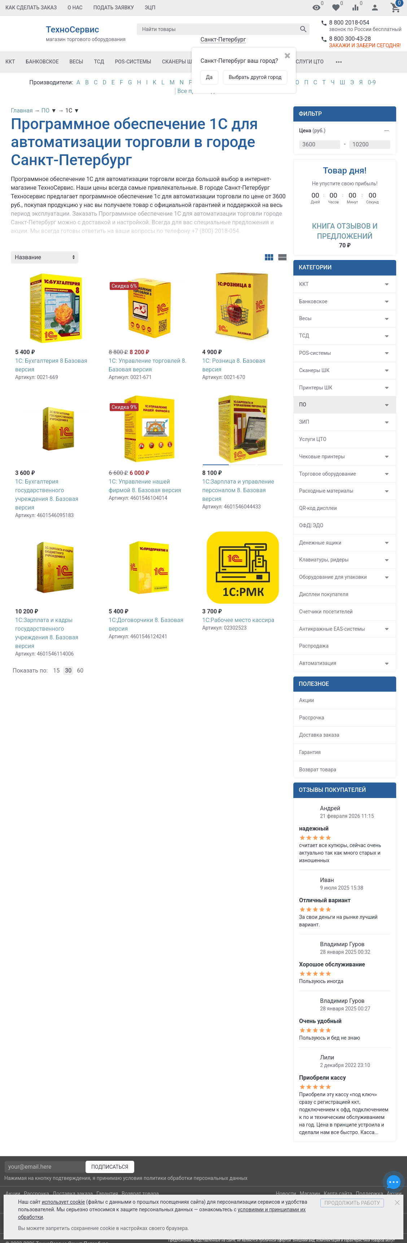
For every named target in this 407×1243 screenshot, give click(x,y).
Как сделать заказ (31, 7)
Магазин (310, 1193)
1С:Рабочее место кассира (238, 620)
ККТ (10, 62)
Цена (312, 130)
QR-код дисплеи (318, 508)
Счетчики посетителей (326, 611)
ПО (302, 404)
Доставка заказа (319, 735)
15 (56, 670)
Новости (286, 1193)
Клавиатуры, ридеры (324, 560)
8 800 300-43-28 (350, 38)
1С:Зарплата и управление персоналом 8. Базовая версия (238, 490)
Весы (76, 62)
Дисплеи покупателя (323, 594)
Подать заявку (113, 7)
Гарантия (310, 752)
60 (80, 670)
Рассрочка (311, 717)
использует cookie (63, 1202)
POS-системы (133, 62)
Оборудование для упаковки (333, 577)
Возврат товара (317, 769)
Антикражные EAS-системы (332, 629)
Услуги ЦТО (308, 62)
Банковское (42, 62)
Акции (306, 700)
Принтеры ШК (315, 388)
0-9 (372, 82)
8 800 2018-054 (349, 22)
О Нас (75, 7)
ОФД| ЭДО (311, 525)
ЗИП (304, 422)
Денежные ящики (320, 543)
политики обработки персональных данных (196, 1178)
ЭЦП (150, 7)
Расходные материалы (326, 491)
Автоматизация (317, 663)
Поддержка (369, 1193)
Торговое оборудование (327, 474)
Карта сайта (338, 1193)
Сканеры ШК (178, 62)
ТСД (99, 62)
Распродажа (314, 646)
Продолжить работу (352, 1203)
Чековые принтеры (322, 456)
